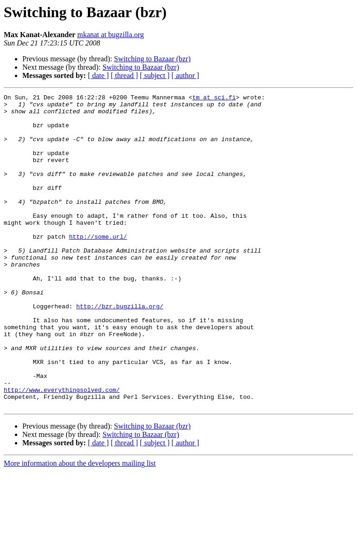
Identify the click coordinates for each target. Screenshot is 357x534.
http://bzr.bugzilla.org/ (119, 349)
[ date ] (98, 75)
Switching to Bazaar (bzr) (152, 59)
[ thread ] (124, 75)
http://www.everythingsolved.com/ (62, 449)
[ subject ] (155, 75)
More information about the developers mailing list (80, 526)
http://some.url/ (98, 265)
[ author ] (185, 75)
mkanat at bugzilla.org (110, 35)
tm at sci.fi (214, 98)
